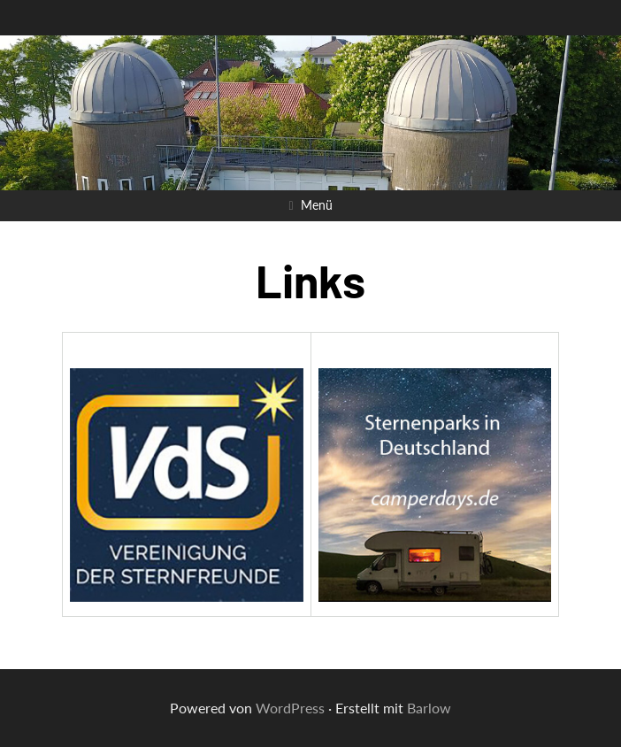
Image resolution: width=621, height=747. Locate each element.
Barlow (429, 707)
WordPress (290, 707)
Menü (317, 204)
